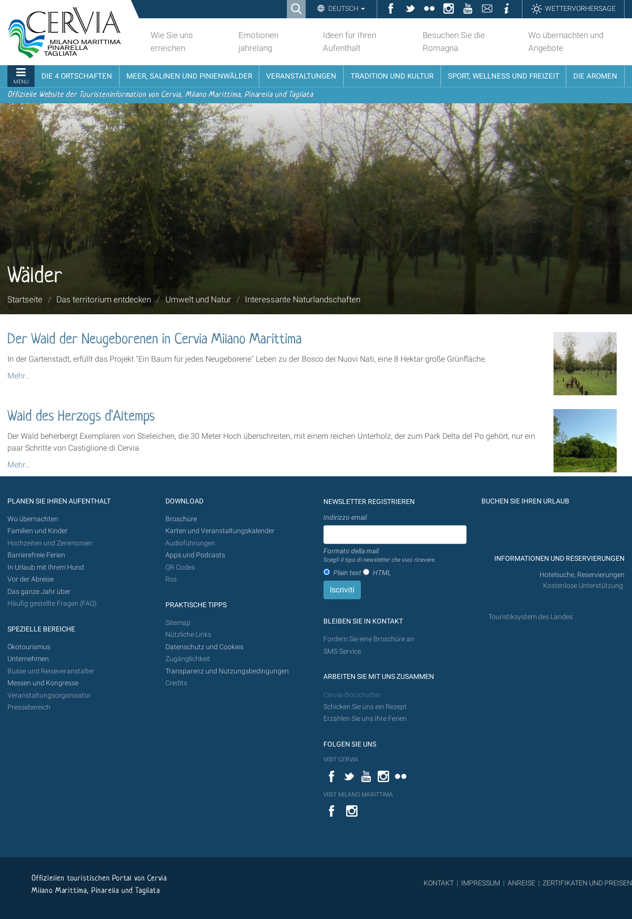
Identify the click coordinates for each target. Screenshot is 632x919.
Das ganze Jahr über (39, 591)
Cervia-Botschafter (352, 695)
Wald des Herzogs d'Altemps (81, 417)
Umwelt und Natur (198, 299)
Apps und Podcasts (195, 555)
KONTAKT (439, 883)
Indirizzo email (345, 517)
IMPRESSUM (480, 883)
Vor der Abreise (30, 579)
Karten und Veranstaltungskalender (220, 531)
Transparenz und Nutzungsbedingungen (227, 671)
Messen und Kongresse (43, 683)
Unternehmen (28, 659)
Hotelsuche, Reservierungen (582, 575)
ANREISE (521, 883)
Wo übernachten (32, 519)
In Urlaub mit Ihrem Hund (45, 567)
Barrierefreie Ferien (37, 555)
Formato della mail (379, 556)
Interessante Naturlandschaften (302, 299)
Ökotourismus (28, 647)
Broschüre (181, 519)
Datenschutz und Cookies (205, 647)
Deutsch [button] (346, 8)
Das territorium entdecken (103, 299)
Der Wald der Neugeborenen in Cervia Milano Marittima (154, 340)
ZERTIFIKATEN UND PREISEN (587, 883)
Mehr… (18, 375)
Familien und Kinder (37, 531)
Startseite (24, 299)
